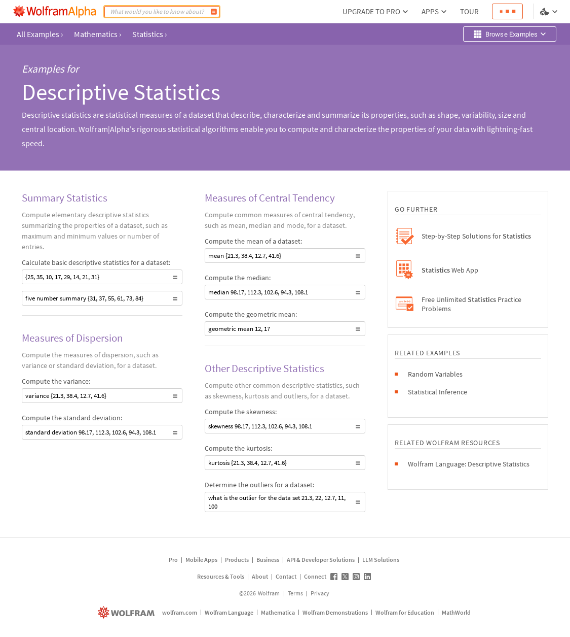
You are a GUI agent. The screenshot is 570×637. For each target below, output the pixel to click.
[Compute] (213, 11)
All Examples (40, 34)
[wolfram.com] (127, 612)
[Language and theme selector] (549, 11)
